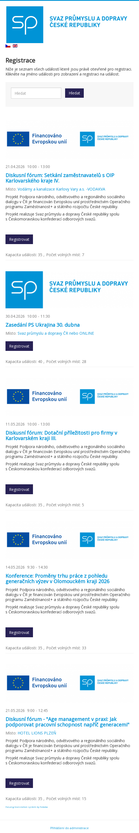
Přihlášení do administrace (69, 828)
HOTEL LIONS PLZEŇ (37, 733)
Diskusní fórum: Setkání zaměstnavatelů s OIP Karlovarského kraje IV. (59, 178)
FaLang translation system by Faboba (26, 806)
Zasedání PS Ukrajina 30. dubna (42, 325)
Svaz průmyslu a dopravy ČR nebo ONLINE (56, 333)
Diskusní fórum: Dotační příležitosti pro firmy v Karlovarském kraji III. (61, 435)
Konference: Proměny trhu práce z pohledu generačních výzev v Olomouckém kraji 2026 (57, 578)
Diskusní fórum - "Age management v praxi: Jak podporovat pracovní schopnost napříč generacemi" (67, 722)
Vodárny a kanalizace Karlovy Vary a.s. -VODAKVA (61, 189)
